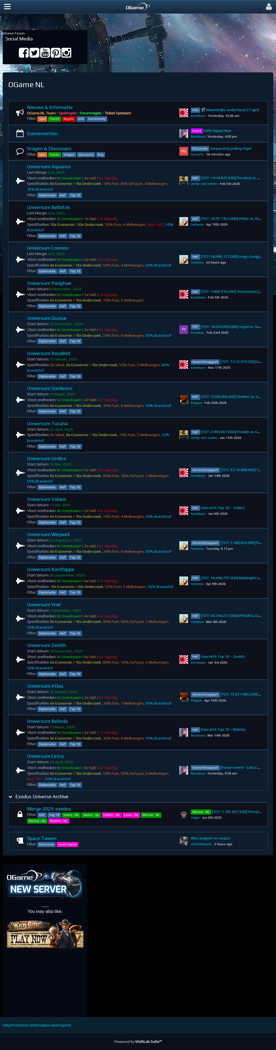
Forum (55, 119)
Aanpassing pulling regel (230, 148)
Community (97, 119)
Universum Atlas (45, 686)
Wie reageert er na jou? (211, 838)
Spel (42, 119)
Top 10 (75, 195)
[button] (7, 6)
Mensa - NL (151, 815)
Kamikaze (198, 116)
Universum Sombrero (49, 388)
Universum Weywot (48, 534)
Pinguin (196, 403)
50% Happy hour (218, 130)
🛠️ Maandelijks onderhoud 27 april (230, 110)
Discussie (86, 154)
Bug (100, 154)
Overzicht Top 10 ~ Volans (223, 507)
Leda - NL (131, 815)
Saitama (197, 224)
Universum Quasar (47, 318)
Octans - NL (59, 821)
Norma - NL (37, 821)
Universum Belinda (47, 721)
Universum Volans (46, 499)
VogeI (195, 818)
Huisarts (197, 154)
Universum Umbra (46, 458)
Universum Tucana (47, 423)
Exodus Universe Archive (42, 796)
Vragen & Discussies (49, 148)
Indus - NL (71, 815)
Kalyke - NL (111, 815)
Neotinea (198, 136)
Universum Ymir (44, 604)
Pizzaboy (197, 333)
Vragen (69, 154)
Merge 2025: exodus (49, 809)
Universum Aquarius (49, 166)
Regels (69, 119)
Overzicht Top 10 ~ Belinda (223, 729)
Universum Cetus (45, 756)
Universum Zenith (46, 645)
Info (81, 119)
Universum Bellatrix (48, 207)
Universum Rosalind (48, 353)
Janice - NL (91, 815)
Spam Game (67, 844)
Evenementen (42, 133)
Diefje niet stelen (204, 184)
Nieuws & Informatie (50, 107)
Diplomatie (47, 195)
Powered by (138, 1041)
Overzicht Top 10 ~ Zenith (223, 656)
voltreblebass (201, 844)
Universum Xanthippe (50, 569)
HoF (63, 195)
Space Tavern (42, 838)
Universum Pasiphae (49, 283)
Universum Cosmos (48, 248)
